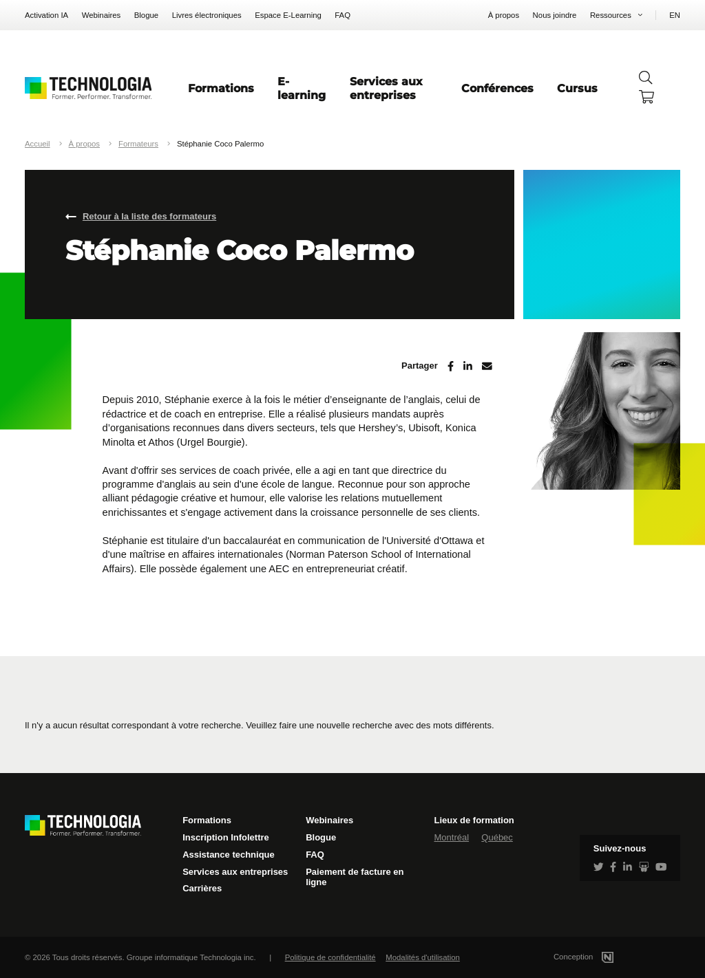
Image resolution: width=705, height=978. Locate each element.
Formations (221, 88)
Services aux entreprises (386, 88)
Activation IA (46, 15)
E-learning (301, 88)
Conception (600, 957)
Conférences (497, 88)
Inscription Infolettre (225, 837)
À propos (503, 15)
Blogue (146, 15)
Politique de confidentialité (330, 957)
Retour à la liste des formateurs (149, 216)
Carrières (202, 888)
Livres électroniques (207, 15)
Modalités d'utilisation (423, 957)
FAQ (342, 15)
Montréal (451, 837)
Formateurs (138, 144)
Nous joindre (555, 15)
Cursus (577, 88)
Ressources (610, 15)
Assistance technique (228, 854)
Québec (497, 837)
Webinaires (101, 15)
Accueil (37, 144)
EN (674, 15)
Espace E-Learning (288, 15)
